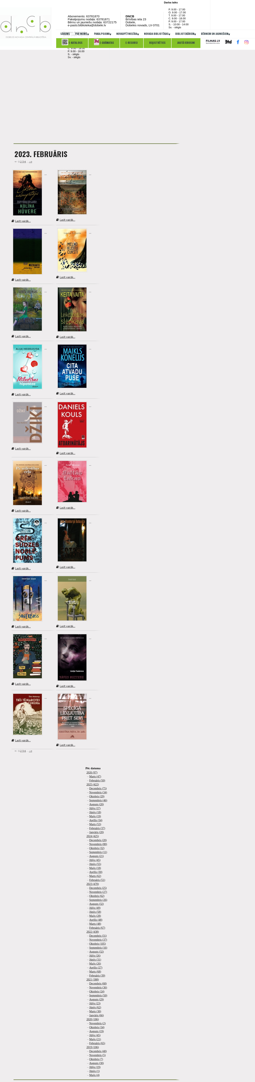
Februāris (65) (97, 1043)
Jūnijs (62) (95, 1007)
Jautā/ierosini (186, 43)
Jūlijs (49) (94, 907)
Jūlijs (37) (94, 808)
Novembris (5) (97, 1055)
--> (30, 161)
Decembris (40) (98, 1051)
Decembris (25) (98, 888)
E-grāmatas (104, 42)
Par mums (82, 34)
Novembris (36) (98, 987)
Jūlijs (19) (94, 1067)
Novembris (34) (98, 792)
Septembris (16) (98, 947)
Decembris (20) (98, 840)
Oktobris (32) (96, 848)
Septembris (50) (98, 995)
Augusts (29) (96, 999)
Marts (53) (95, 824)
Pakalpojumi (102, 34)
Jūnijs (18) (95, 812)
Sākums (65, 34)
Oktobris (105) (97, 943)
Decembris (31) (98, 935)
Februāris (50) (97, 780)
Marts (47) (95, 776)
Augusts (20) (96, 804)
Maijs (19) (95, 816)
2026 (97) (91, 772)
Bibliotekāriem (185, 34)
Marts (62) (95, 876)
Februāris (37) (97, 828)
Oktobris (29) (96, 796)
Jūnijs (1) (94, 1071)
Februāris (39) (97, 975)
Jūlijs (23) (94, 1003)
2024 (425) (92, 836)
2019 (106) (92, 1047)
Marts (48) (95, 923)
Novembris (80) (98, 844)
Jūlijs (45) (94, 860)
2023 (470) (92, 884)
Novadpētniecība (127, 34)
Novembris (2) (97, 1023)
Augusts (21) (96, 856)
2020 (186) (92, 1019)
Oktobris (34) (96, 1027)
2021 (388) (92, 979)
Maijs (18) (95, 868)
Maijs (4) (94, 1075)
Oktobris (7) (96, 1059)
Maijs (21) (95, 1039)
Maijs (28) (95, 915)
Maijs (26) (95, 963)
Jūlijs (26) (94, 955)
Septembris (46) (98, 800)
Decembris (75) (98, 788)
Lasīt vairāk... (21, 221)
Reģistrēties (157, 43)
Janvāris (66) (96, 1015)
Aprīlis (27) (95, 967)
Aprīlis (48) (95, 919)
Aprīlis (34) (95, 820)
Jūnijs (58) (95, 911)
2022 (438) (92, 931)
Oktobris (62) (96, 895)
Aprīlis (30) (95, 872)
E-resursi (132, 43)
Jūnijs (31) (95, 959)
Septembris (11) (98, 852)
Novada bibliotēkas (157, 34)
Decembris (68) (98, 983)
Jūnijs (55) (95, 864)
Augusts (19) (96, 1031)
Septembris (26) (98, 899)
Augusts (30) (96, 1063)
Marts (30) (95, 1011)
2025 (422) (92, 784)
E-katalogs (72, 42)
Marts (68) (95, 971)
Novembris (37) (98, 939)
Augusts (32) (96, 903)
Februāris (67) (97, 927)
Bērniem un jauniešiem (215, 34)
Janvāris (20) (96, 832)
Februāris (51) (97, 880)
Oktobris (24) (96, 991)
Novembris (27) (98, 891)
